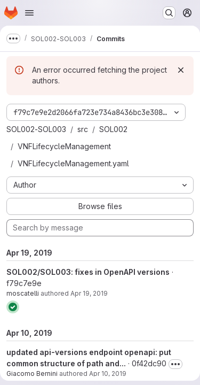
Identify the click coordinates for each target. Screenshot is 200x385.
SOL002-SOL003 (36, 129)
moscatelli (22, 293)
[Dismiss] (180, 70)
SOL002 (113, 129)
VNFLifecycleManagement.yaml (73, 163)
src (82, 129)
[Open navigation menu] (29, 12)
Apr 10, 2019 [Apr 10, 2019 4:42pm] (107, 373)
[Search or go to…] (169, 12)
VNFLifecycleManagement (64, 146)
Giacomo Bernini (32, 373)
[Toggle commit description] (175, 364)
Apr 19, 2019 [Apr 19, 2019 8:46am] (89, 293)
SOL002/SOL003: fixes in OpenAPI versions (88, 271)
